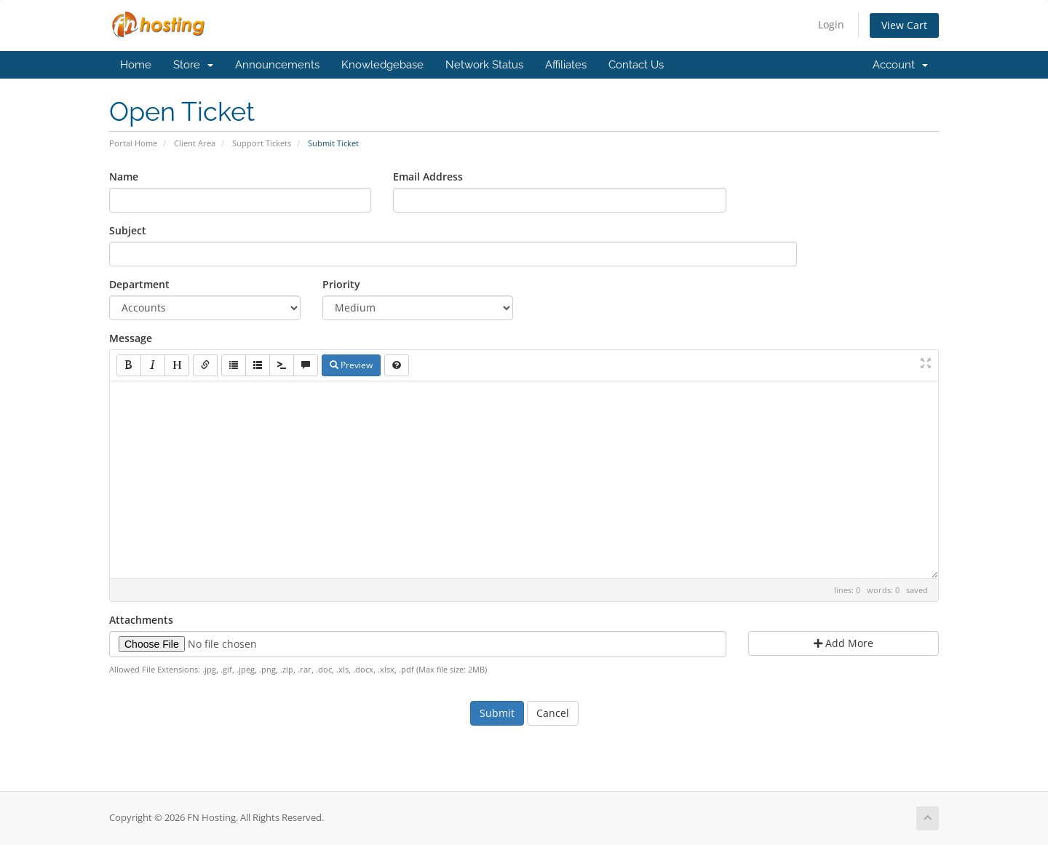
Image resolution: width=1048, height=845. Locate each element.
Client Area (194, 143)
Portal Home (133, 143)
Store (193, 64)
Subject (127, 230)
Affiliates (566, 64)
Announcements (277, 64)
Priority (341, 284)
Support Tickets (261, 143)
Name (123, 176)
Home (135, 64)
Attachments (141, 620)
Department (139, 284)
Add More (843, 643)
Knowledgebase (382, 64)
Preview (351, 365)
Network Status (484, 64)
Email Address (428, 176)
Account (900, 64)
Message (130, 338)
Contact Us (636, 64)
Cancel (552, 713)
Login (831, 24)
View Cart (904, 25)
